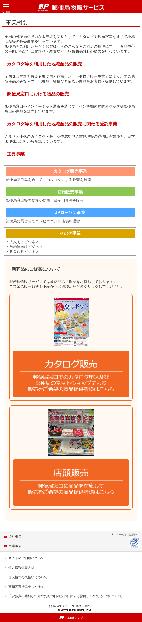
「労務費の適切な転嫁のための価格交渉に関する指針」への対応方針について (65, 596)
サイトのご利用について (26, 558)
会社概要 (15, 536)
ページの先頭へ (127, 534)
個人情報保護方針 (21, 567)
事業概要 (15, 546)
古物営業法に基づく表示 (26, 586)
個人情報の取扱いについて (27, 577)
